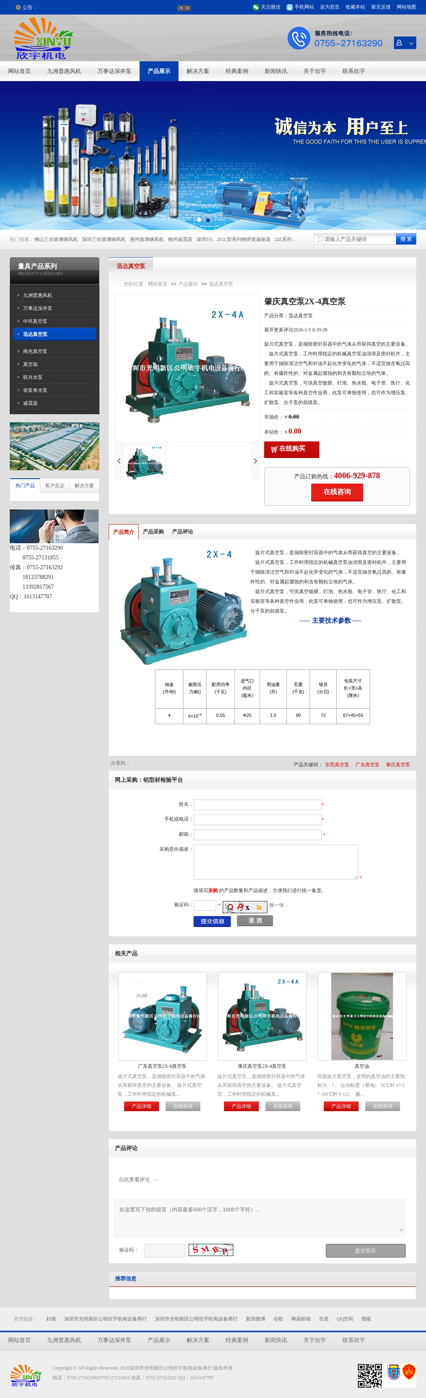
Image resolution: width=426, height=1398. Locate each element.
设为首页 (330, 7)
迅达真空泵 (35, 334)
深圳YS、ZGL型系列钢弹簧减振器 (233, 239)
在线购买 (292, 448)
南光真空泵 (35, 351)
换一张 (276, 905)
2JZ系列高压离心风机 (298, 239)
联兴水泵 (33, 377)
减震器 (30, 403)
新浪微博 (255, 1319)
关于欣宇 (314, 71)
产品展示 (159, 71)
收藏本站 (355, 7)
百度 (324, 1319)
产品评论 (182, 532)
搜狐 (366, 1319)
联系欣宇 (353, 71)
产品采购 (153, 532)
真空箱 (30, 364)
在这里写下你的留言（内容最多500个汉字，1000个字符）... (260, 1218)
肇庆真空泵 (398, 765)
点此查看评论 (134, 1179)
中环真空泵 (35, 321)
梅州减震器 (180, 239)
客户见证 (55, 485)
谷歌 (278, 1319)
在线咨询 (337, 492)
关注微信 (270, 7)
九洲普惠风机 (64, 71)
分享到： (120, 763)
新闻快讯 (276, 71)
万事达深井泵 (114, 71)
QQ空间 (345, 1319)
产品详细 (141, 1106)
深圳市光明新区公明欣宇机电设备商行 (105, 1319)
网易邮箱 (301, 1319)
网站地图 (406, 7)
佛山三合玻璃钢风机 (56, 239)
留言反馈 (381, 7)
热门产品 (25, 485)
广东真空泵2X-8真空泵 (162, 1066)
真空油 (362, 1066)
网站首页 (19, 71)
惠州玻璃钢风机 (147, 239)
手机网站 (304, 7)
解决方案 (198, 71)
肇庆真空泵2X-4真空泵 (262, 1066)
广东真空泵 (367, 765)
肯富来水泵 (35, 390)
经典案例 (237, 71)
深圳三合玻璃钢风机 (104, 239)
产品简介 (123, 532)
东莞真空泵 (337, 765)
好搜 (51, 1319)
